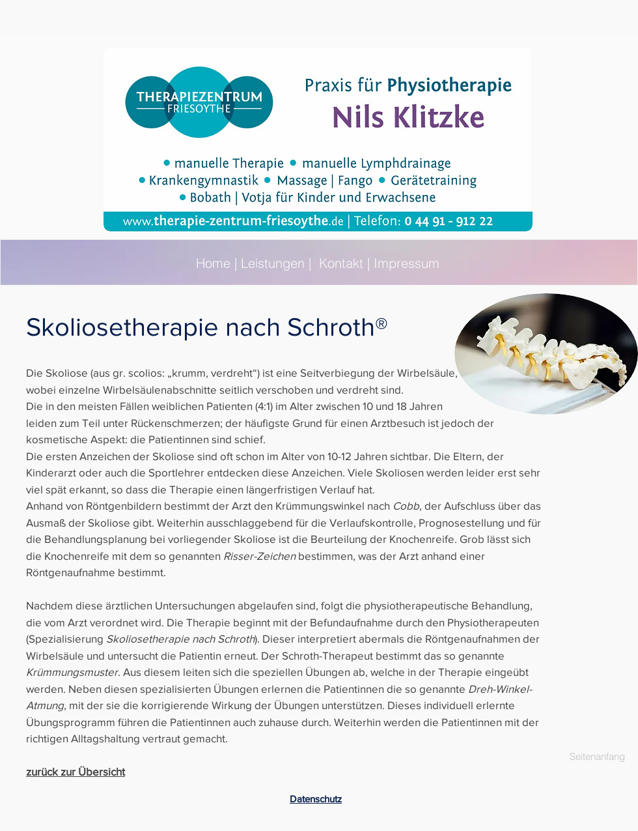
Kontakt (341, 263)
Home (215, 263)
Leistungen (273, 263)
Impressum (406, 263)
